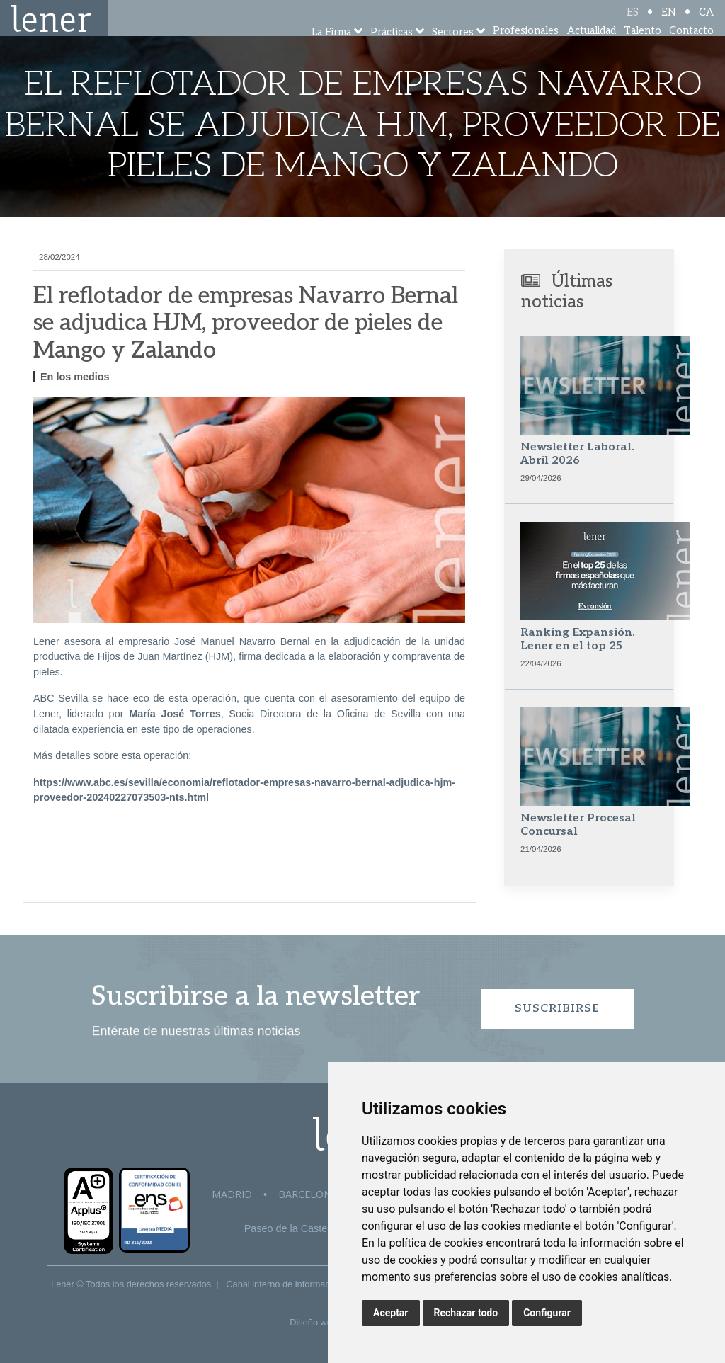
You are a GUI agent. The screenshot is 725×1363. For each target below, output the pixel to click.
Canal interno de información (284, 1284)
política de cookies (436, 1243)
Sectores (453, 51)
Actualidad (591, 49)
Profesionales (526, 49)
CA (706, 23)
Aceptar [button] (391, 1312)
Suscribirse (557, 1008)
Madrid (232, 1194)
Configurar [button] (547, 1312)
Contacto (691, 49)
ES (633, 23)
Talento (642, 49)
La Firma (331, 51)
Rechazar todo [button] (466, 1312)
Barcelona (308, 1194)
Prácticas (391, 51)
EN (668, 23)
